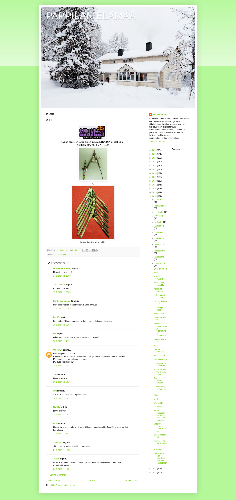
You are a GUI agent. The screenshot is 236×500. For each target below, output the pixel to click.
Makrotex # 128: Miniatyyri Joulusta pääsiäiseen (160, 458)
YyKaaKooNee (62, 254)
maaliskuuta (160, 251)
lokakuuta (159, 212)
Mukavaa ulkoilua (158, 290)
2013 (154, 468)
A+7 (156, 346)
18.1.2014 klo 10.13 (61, 366)
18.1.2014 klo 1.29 (61, 325)
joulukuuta (159, 199)
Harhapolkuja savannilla (160, 364)
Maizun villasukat (159, 350)
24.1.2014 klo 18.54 (61, 469)
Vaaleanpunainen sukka (160, 284)
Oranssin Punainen (62, 268)
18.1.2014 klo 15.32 (61, 414)
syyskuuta (159, 216)
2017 (154, 185)
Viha (156, 273)
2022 (154, 165)
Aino (55, 374)
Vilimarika (57, 442)
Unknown (57, 350)
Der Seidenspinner (62, 301)
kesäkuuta (159, 232)
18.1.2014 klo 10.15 (61, 382)
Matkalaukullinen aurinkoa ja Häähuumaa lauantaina (160, 330)
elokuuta (159, 222)
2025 (154, 154)
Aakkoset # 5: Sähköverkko (160, 443)
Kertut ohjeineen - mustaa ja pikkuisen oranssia (160, 415)
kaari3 (56, 317)
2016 (154, 188)
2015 (154, 192)
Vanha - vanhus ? (159, 277)
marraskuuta (160, 206)
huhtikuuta (159, 244)
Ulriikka (56, 407)
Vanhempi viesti (131, 480)
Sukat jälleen (159, 356)
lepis (55, 423)
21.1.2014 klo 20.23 (61, 434)
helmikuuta (159, 257)
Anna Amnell (59, 284)
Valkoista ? (159, 449)
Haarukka (158, 407)
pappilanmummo (160, 114)
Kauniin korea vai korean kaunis (160, 371)
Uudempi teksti (53, 480)
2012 (154, 472)
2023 (154, 162)
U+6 (156, 399)
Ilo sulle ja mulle (158, 308)
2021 (154, 169)
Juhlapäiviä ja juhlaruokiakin (160, 389)
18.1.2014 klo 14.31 (61, 398)
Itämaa (157, 395)
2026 (154, 150)
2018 (154, 181)
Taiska (56, 459)
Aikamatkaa (159, 314)
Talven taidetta (160, 359)
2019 (154, 177)
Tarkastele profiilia (157, 142)
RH (54, 334)
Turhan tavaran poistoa (158, 380)
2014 (154, 196)
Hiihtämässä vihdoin (159, 296)
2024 (154, 158)
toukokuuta (159, 238)
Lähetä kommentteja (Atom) (63, 485)
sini (55, 391)
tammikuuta (160, 263)
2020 (154, 173)
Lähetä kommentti (58, 475)
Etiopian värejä (160, 269)
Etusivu (92, 480)
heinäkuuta (159, 226)
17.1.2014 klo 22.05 (61, 292)
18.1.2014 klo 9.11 (61, 341)
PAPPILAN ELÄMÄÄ (91, 15)
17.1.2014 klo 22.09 (61, 308)
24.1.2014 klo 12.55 (61, 450)
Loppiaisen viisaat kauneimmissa (160, 427)
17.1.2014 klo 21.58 (61, 276)
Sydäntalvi (158, 403)
